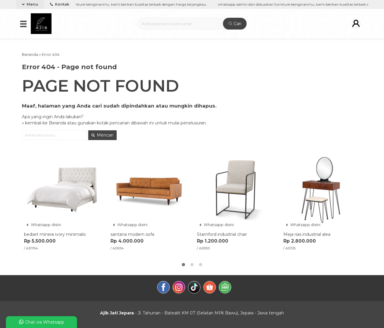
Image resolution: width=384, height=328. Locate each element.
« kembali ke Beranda (44, 123)
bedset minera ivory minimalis (55, 234)
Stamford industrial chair (222, 234)
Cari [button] (235, 23)
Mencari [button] (102, 135)
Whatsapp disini (43, 225)
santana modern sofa (132, 234)
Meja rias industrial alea (306, 234)
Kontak (59, 4)
